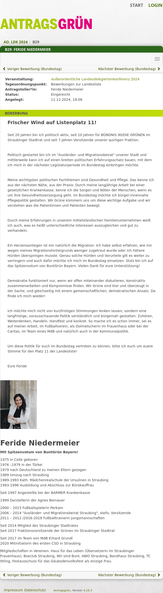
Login (155, 5)
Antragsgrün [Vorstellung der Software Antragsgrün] (61, 590)
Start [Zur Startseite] (136, 5)
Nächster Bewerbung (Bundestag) (129, 69)
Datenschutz (35, 590)
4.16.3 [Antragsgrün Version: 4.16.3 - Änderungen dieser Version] (87, 590)
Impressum (13, 590)
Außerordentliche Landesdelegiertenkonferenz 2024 (95, 79)
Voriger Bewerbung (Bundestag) (32, 69)
